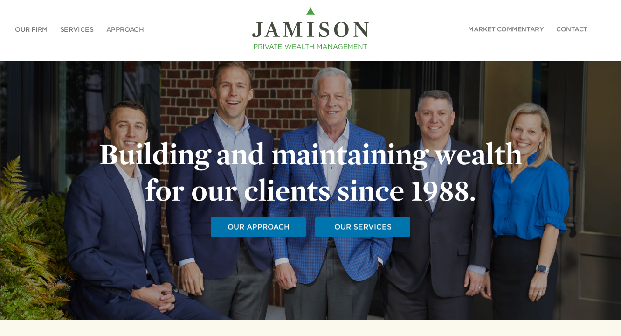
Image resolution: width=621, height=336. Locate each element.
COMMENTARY (506, 29)
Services (77, 29)
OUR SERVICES (362, 227)
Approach (125, 29)
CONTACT (571, 29)
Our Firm (31, 29)
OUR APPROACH (258, 227)
